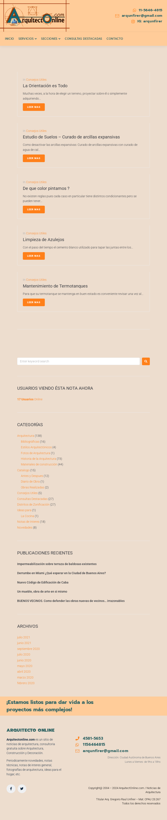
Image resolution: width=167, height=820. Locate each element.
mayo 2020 (24, 666)
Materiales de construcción (39, 464)
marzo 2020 (25, 677)
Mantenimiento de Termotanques (55, 286)
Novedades (24, 527)
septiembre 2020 (28, 649)
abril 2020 (24, 671)
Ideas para (24, 510)
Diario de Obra (30, 481)
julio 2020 (23, 654)
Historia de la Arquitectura (38, 458)
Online (29, 399)
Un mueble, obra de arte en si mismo (42, 591)
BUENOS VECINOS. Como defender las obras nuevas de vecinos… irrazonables (71, 601)
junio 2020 (24, 660)
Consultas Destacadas (32, 499)
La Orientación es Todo (45, 85)
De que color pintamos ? (46, 188)
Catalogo (23, 470)
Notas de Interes (28, 521)
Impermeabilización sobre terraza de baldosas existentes (57, 564)
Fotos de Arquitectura (35, 453)
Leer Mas (33, 107)
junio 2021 (24, 643)
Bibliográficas (30, 441)
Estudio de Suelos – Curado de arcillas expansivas (71, 137)
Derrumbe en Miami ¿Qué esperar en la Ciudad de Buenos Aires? (61, 573)
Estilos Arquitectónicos (36, 447)
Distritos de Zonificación (33, 504)
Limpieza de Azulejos (43, 239)
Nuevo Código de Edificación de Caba (42, 582)
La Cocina (27, 516)
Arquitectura (25, 435)
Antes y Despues (32, 476)
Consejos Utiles (36, 79)
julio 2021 (23, 637)
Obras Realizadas (32, 487)
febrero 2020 (26, 683)
